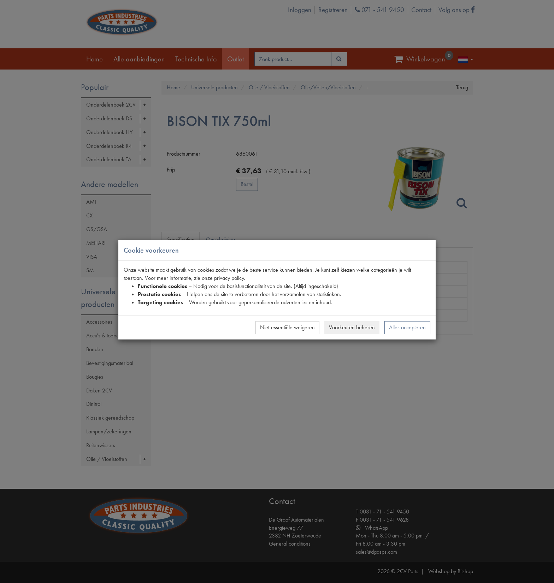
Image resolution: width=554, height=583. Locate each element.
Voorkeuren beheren (352, 327)
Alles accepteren (407, 327)
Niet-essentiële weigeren (287, 327)
